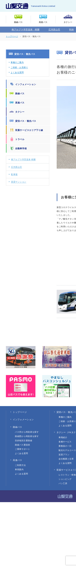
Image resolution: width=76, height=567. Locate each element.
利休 (71, 29)
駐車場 (14, 174)
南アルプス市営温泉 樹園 (25, 29)
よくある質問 (17, 72)
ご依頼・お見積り (19, 67)
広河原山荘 (54, 29)
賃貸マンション (18, 182)
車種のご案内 (17, 62)
